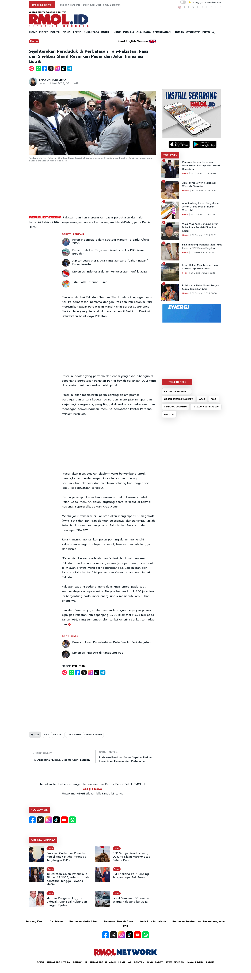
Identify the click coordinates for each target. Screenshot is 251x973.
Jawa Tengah (175, 962)
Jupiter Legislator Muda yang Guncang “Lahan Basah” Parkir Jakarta (110, 262)
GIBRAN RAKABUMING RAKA (178, 399)
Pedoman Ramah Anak (118, 921)
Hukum (185, 190)
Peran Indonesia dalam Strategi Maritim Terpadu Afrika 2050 (110, 241)
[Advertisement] (92, 189)
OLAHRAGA (143, 32)
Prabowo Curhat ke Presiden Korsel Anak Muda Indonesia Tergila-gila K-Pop (66, 856)
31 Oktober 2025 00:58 (204, 293)
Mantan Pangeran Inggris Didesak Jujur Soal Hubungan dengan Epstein (67, 901)
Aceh (40, 962)
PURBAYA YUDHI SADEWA (206, 406)
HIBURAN (178, 32)
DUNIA (105, 32)
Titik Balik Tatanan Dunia (89, 282)
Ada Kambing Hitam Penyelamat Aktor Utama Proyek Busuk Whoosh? (201, 207)
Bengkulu (80, 962)
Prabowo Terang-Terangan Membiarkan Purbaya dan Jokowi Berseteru (201, 165)
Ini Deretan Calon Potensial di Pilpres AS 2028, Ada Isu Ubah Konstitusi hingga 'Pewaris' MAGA (68, 879)
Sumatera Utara (58, 962)
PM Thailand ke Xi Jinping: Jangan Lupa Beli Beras (131, 875)
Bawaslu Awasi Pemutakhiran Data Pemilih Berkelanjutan (111, 642)
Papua (210, 962)
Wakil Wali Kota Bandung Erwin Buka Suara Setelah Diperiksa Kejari (200, 227)
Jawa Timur (195, 962)
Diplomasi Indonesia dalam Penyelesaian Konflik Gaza (109, 271)
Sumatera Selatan (103, 962)
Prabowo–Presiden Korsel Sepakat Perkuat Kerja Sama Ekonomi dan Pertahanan (126, 759)
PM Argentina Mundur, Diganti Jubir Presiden (61, 760)
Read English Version (132, 41)
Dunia (34, 41)
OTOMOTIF (193, 32)
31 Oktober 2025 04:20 (203, 173)
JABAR (202, 399)
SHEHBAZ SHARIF (93, 734)
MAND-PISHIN (74, 734)
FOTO (206, 32)
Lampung (124, 962)
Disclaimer (56, 921)
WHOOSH (169, 414)
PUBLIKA (128, 32)
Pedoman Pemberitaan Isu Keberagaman (198, 921)
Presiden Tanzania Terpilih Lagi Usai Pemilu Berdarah (89, 4)
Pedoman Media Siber (83, 921)
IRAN (46, 734)
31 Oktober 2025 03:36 (204, 190)
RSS (125, 926)
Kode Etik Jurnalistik (152, 921)
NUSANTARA (91, 32)
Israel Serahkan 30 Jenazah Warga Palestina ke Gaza (131, 899)
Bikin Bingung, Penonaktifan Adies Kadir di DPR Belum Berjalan (202, 246)
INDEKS (43, 32)
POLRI (214, 399)
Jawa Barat (155, 962)
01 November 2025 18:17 (204, 252)
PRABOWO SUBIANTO (175, 406)
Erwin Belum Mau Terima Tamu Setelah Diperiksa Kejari (200, 266)
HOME (33, 32)
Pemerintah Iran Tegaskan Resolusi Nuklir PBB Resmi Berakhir (108, 251)
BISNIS (67, 32)
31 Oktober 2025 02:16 (203, 272)
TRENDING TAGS (177, 382)
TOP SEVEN (170, 155)
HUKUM (116, 32)
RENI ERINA (59, 80)
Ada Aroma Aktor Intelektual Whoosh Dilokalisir (199, 184)
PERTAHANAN (161, 32)
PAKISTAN (57, 734)
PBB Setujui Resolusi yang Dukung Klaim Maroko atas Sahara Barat (131, 856)
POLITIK (55, 32)
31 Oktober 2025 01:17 (204, 235)
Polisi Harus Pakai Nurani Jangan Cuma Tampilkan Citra (200, 287)
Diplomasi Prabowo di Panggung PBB (97, 652)
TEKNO (77, 32)
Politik (185, 173)
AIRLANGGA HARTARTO (176, 391)
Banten (139, 962)
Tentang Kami (34, 921)
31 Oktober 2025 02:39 (203, 214)
